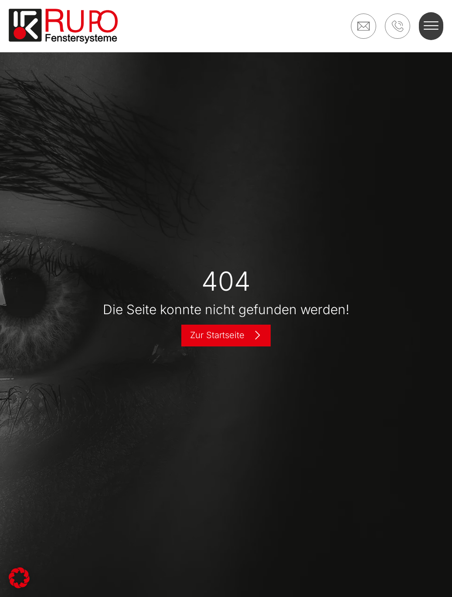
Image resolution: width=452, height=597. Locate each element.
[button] (431, 26)
